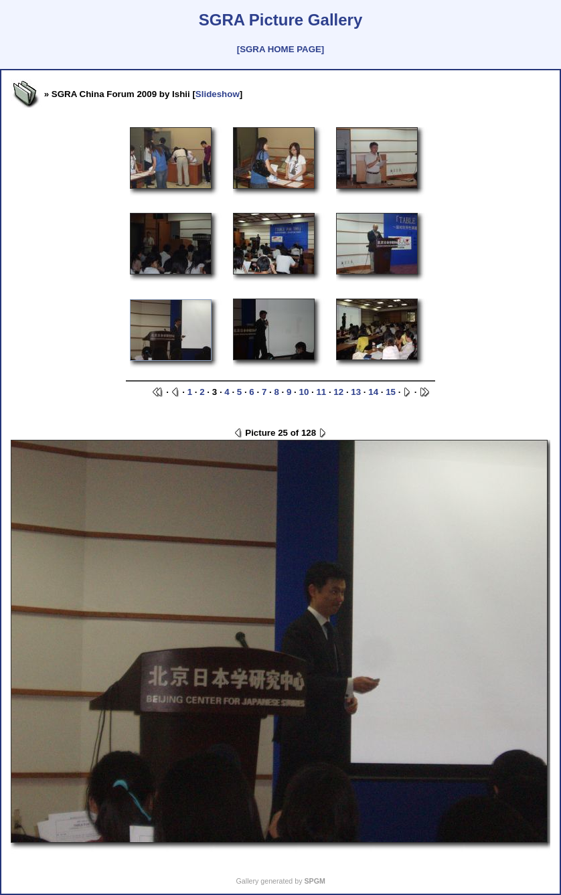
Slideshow (217, 94)
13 (356, 392)
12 (338, 392)
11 (321, 392)
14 (373, 392)
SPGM (314, 881)
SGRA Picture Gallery (281, 20)
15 (391, 392)
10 (304, 392)
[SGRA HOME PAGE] (280, 49)
